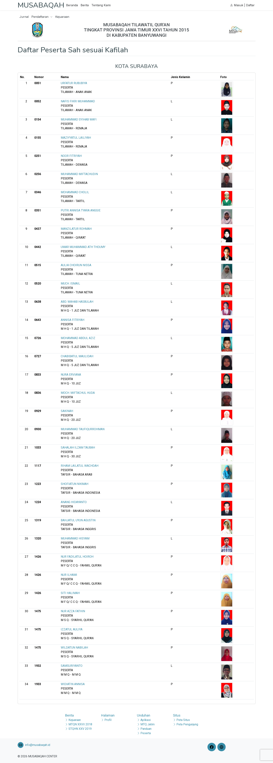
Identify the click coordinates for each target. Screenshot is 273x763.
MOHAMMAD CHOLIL (75, 192)
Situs (176, 715)
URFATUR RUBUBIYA (74, 83)
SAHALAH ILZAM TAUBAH (78, 447)
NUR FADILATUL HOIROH (77, 556)
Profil (107, 720)
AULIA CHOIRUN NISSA (76, 265)
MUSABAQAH (41, 5)
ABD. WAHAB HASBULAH (77, 301)
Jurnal (24, 17)
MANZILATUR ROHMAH (76, 229)
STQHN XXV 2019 (80, 728)
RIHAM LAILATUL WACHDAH (79, 465)
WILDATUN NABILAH (74, 647)
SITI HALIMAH (70, 593)
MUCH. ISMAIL (70, 283)
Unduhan (143, 715)
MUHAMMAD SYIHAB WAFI (79, 119)
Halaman (108, 715)
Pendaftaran (42, 17)
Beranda (73, 5)
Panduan (145, 728)
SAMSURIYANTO (71, 665)
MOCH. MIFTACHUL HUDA (78, 393)
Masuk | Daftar (242, 5)
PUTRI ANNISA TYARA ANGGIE (80, 210)
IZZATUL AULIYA (71, 629)
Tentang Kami (102, 5)
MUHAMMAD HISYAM (75, 538)
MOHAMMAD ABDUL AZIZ (78, 338)
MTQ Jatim (147, 724)
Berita (86, 5)
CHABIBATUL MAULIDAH (77, 356)
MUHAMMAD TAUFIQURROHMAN (82, 429)
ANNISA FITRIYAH (72, 320)
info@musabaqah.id (37, 745)
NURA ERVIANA (71, 374)
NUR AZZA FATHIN (73, 611)
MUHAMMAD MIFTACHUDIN (79, 174)
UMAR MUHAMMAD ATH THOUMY (83, 247)
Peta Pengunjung (187, 724)
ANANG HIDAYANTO (74, 502)
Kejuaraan (62, 17)
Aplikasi (145, 720)
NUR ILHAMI (69, 575)
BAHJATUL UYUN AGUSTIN (78, 520)
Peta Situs (183, 720)
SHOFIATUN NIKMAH (74, 484)
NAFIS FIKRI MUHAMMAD (78, 101)
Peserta (145, 733)
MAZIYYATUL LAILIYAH (76, 137)
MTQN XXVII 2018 (80, 724)
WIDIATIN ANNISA (73, 684)
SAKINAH (67, 411)
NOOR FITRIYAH (71, 156)
